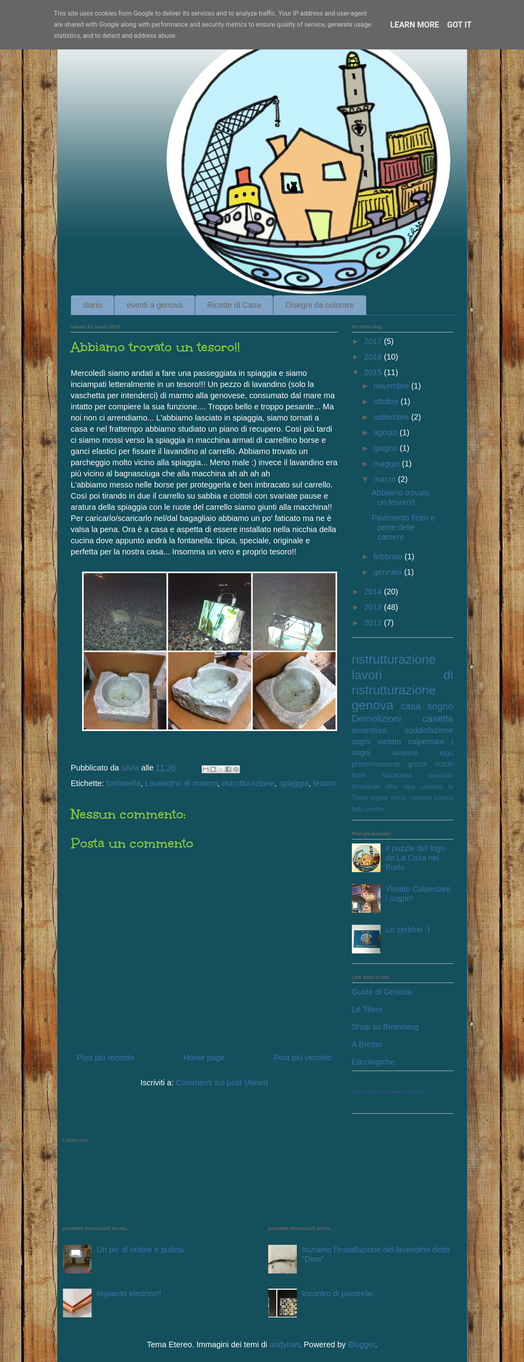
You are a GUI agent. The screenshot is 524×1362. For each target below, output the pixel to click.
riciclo (444, 764)
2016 (374, 356)
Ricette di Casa (234, 305)
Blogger (361, 1344)
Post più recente (106, 1057)
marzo (385, 479)
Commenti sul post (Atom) (222, 1082)
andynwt (284, 1344)
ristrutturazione (248, 783)
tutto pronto (368, 809)
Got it (459, 24)
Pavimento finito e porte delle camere (403, 527)
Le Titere (367, 1009)
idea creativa (423, 786)
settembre (392, 417)
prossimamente (376, 764)
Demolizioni (376, 718)
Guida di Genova (382, 991)
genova (373, 705)
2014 (374, 591)
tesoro (324, 783)
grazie (418, 764)
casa (411, 706)
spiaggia (294, 783)
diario (92, 305)
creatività (440, 775)
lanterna (405, 753)
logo (446, 753)
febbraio (388, 556)
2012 (374, 622)
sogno (440, 706)
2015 (374, 372)
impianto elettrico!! (129, 1293)
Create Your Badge (404, 1091)
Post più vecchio (303, 1057)
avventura (369, 730)
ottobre (386, 401)
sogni (361, 741)
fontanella (123, 783)
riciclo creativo (411, 797)
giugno (386, 448)
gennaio (388, 572)
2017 (374, 341)
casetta (437, 718)
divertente (366, 786)
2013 (374, 607)
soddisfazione (428, 730)
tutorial (443, 797)
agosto (386, 432)
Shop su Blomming (385, 1026)
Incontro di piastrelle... (341, 1293)
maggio (387, 463)
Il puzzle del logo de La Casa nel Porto (415, 858)
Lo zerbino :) (408, 929)
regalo (379, 797)
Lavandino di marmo (181, 783)
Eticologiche (373, 1061)
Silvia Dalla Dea (367, 1091)
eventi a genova (154, 305)
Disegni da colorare (319, 305)
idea (391, 786)
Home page (203, 1057)
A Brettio (367, 1044)
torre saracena (382, 775)
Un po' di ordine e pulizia (140, 1249)
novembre (392, 385)
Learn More (414, 24)
